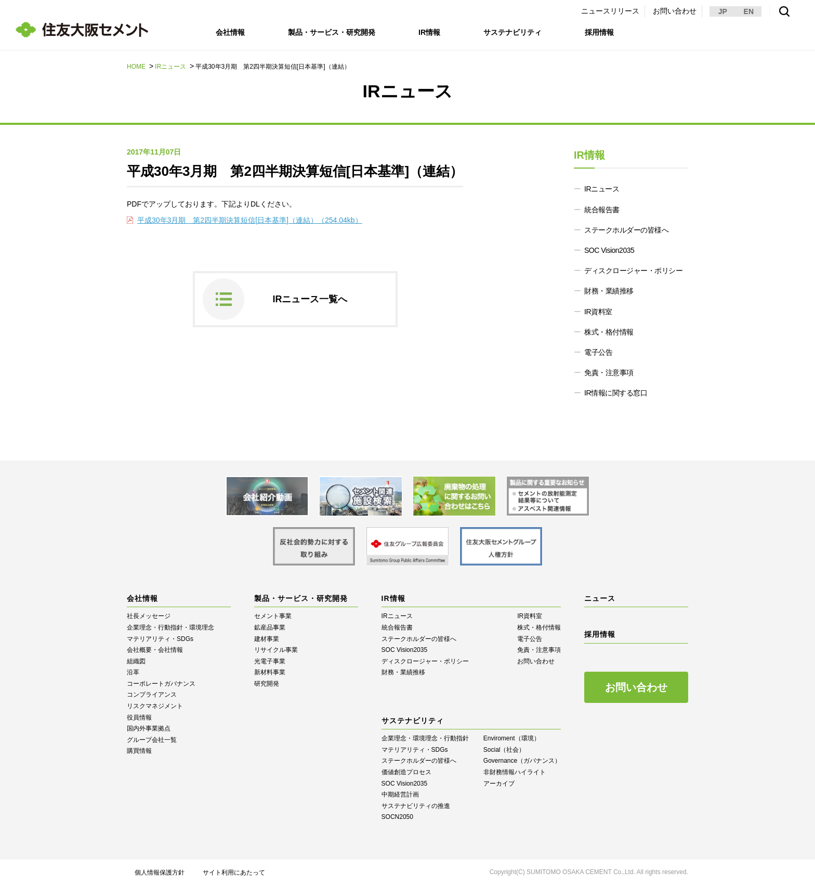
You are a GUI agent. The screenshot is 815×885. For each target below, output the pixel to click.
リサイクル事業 (276, 649)
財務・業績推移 (609, 291)
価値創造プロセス (406, 772)
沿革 (133, 672)
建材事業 (266, 639)
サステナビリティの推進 (416, 806)
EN (749, 11)
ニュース (599, 598)
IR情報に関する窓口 (615, 393)
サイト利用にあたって (234, 872)
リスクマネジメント (155, 706)
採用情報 (600, 32)
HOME (136, 66)
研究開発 (266, 683)
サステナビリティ (513, 32)
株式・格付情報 (609, 332)
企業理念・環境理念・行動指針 (425, 738)
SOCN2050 (397, 816)
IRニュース (170, 66)
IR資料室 (598, 311)
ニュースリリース (610, 11)
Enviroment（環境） (511, 738)
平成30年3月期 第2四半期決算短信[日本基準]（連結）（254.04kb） (249, 220)
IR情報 (430, 32)
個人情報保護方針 (160, 872)
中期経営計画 (400, 794)
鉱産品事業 (269, 627)
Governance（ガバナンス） (522, 760)
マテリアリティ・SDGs (160, 639)
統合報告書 (602, 210)
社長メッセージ (148, 616)
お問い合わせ (674, 11)
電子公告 (598, 352)
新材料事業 (269, 672)
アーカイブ (499, 783)
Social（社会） (504, 749)
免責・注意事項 (609, 372)
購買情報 (139, 750)
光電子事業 (269, 661)
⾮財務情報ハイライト (514, 772)
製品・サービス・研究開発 (331, 32)
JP (722, 11)
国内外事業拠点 (148, 728)
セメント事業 (273, 616)
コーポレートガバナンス (161, 683)
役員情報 (139, 717)
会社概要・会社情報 (155, 649)
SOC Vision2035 (609, 250)
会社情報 (230, 32)
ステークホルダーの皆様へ (626, 230)
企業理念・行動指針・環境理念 (170, 627)
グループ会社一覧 (152, 739)
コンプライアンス (152, 694)
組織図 (136, 661)
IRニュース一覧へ (310, 299)
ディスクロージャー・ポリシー (633, 270)
